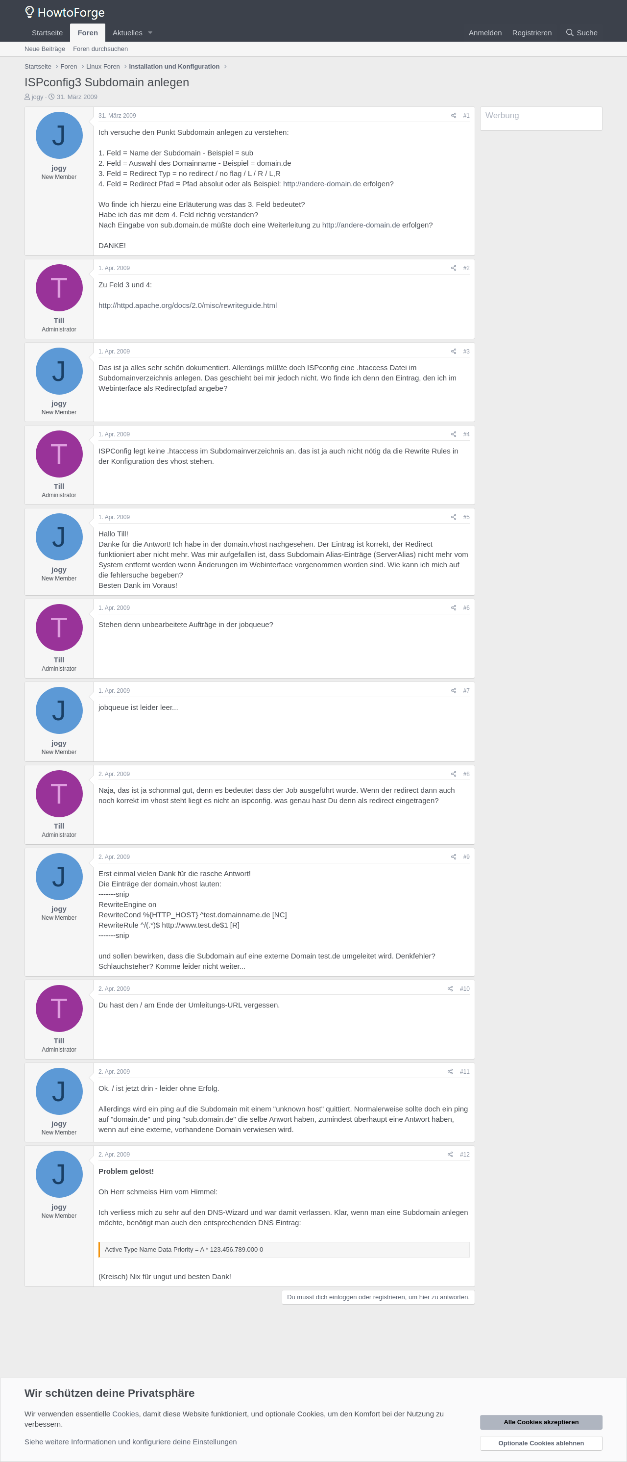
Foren (87, 32)
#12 (465, 1154)
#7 (466, 690)
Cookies (125, 1414)
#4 (466, 434)
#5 (466, 517)
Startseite (47, 32)
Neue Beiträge (44, 48)
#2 (466, 268)
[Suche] (581, 33)
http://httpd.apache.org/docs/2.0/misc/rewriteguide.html (187, 305)
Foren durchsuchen (100, 48)
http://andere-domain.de (322, 183)
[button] (150, 33)
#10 (465, 988)
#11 (465, 1071)
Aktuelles (128, 32)
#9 (466, 857)
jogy (38, 97)
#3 (466, 351)
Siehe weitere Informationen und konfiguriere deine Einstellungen (130, 1441)
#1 (466, 115)
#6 (466, 608)
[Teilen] (454, 116)
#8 (466, 774)
